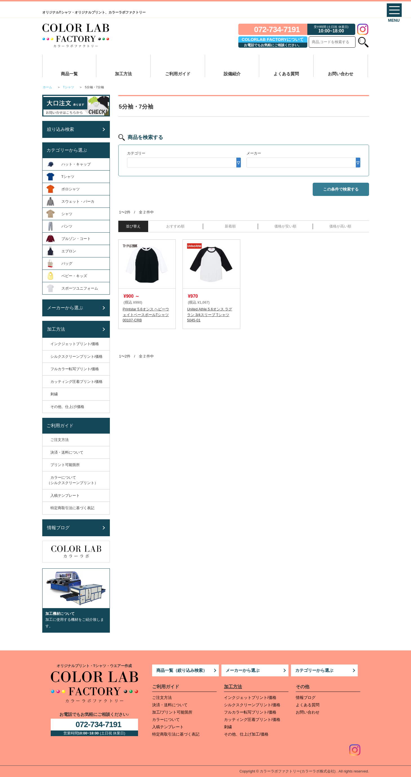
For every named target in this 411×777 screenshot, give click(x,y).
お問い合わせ (340, 73)
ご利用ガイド (177, 73)
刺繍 (228, 727)
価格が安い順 (285, 226)
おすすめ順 (175, 226)
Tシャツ (68, 87)
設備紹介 (232, 73)
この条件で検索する (341, 189)
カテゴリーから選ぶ (314, 670)
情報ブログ (306, 697)
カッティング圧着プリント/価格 (252, 719)
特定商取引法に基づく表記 (175, 734)
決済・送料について (170, 705)
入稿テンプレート (168, 727)
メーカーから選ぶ (242, 670)
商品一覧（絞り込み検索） (181, 670)
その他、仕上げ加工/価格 (246, 734)
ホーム (47, 87)
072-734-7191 (277, 29)
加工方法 (123, 73)
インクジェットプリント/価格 (250, 697)
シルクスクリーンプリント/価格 (252, 705)
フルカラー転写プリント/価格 (250, 712)
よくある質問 (286, 73)
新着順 (230, 226)
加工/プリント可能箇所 (172, 712)
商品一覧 (69, 73)
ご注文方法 (162, 697)
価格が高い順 (340, 226)
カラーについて (166, 719)
